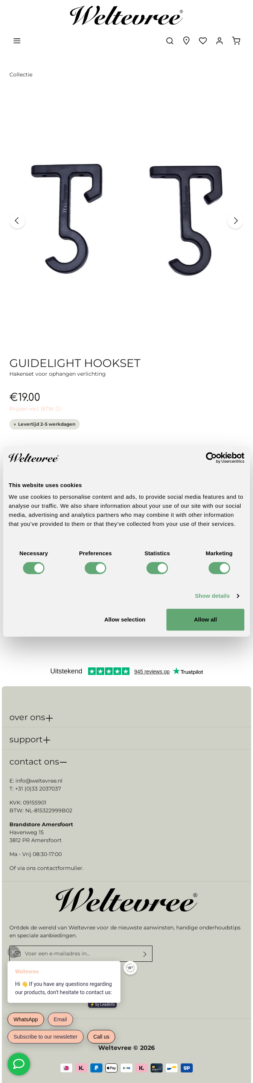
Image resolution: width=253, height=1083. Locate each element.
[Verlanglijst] (202, 40)
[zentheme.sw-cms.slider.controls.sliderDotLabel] (114, 336)
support (26, 739)
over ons (27, 717)
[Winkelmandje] (236, 40)
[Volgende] (235, 220)
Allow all (205, 619)
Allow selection (124, 619)
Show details (212, 596)
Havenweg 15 (26, 832)
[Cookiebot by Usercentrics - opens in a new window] (211, 457)
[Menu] (16, 40)
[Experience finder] (186, 40)
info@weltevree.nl (38, 780)
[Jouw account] (219, 40)
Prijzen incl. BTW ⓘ (35, 408)
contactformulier (59, 868)
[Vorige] (17, 220)
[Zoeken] (169, 40)
